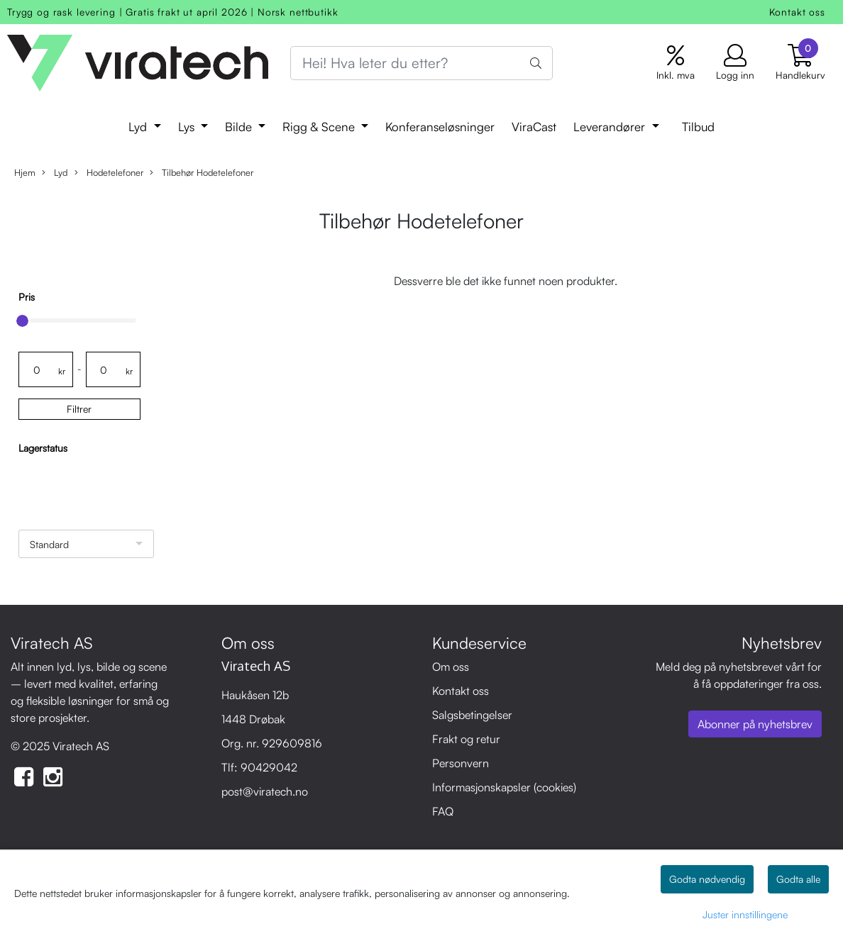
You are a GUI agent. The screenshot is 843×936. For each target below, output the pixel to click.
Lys (188, 126)
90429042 (269, 767)
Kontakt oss (797, 12)
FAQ (442, 811)
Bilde (240, 126)
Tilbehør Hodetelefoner (201, 173)
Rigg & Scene (320, 126)
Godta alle (798, 879)
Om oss (450, 666)
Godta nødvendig (707, 879)
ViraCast (534, 126)
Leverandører (611, 126)
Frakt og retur (466, 739)
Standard (49, 544)
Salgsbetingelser (472, 715)
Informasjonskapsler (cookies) (504, 787)
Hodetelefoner (109, 173)
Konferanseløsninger (440, 126)
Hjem (24, 172)
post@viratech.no (264, 791)
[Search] (421, 63)
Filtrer (79, 409)
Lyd (139, 126)
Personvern (460, 763)
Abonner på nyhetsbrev (755, 724)
